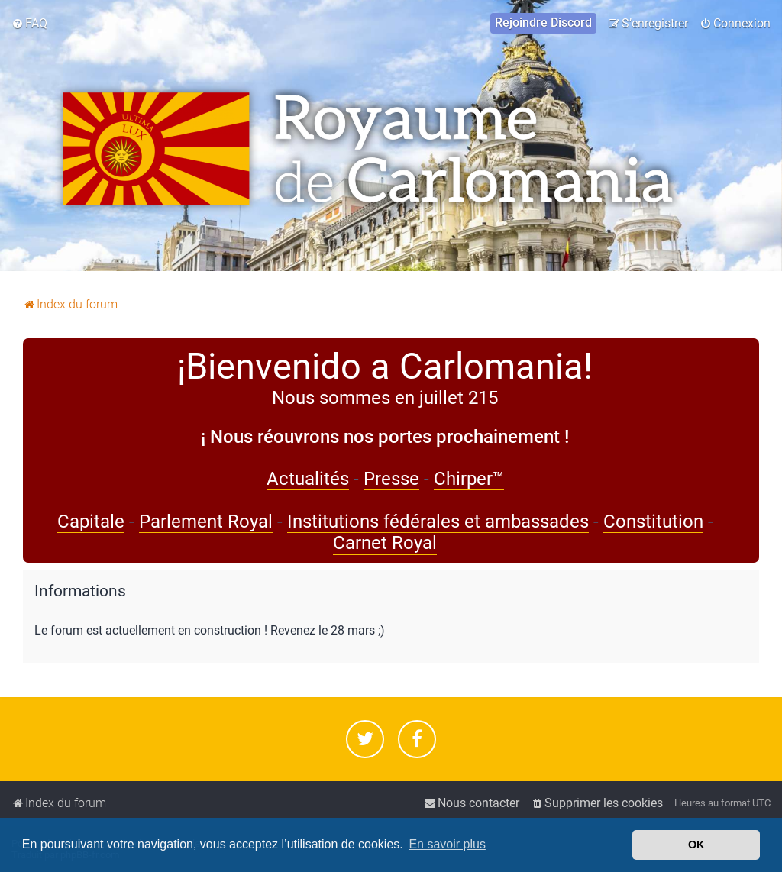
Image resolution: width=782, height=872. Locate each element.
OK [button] (696, 844)
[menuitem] (29, 23)
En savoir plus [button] (447, 844)
